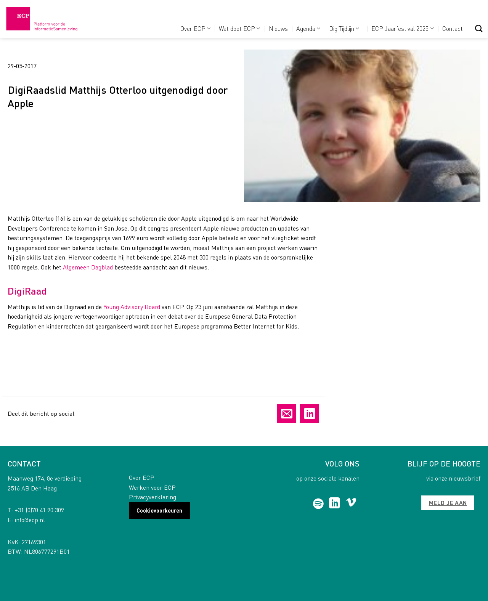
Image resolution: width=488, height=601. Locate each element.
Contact (452, 28)
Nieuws (278, 28)
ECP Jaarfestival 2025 (402, 28)
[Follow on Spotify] (318, 504)
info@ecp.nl (29, 520)
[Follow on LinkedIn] (334, 504)
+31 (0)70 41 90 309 (39, 510)
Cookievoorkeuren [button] (159, 510)
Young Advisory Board (131, 307)
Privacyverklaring (152, 497)
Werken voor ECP (152, 487)
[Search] (478, 28)
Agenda (308, 28)
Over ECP (195, 28)
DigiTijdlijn (344, 28)
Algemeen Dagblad (88, 267)
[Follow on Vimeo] (351, 504)
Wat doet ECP (239, 28)
